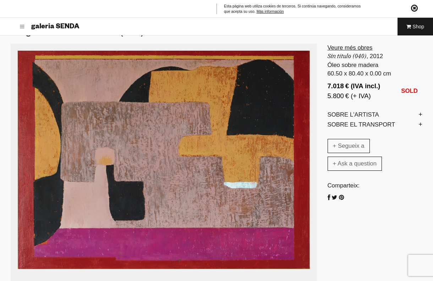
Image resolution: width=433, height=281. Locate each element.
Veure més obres (350, 47)
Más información (270, 11)
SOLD (409, 91)
